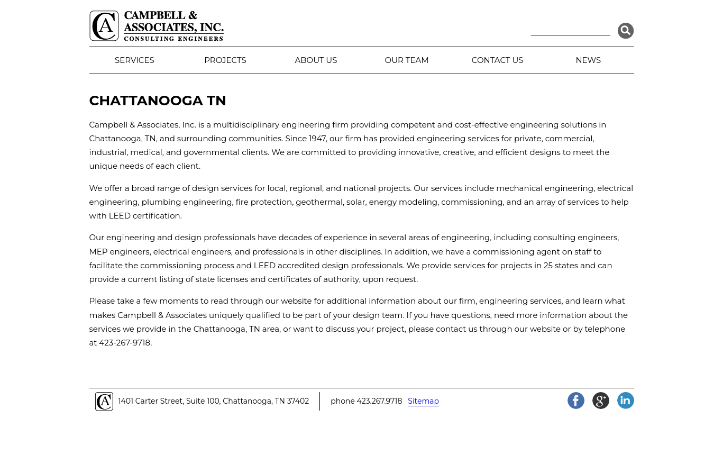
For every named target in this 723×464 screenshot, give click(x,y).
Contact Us (498, 60)
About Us (316, 60)
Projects (225, 60)
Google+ (600, 400)
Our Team (407, 60)
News (588, 60)
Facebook (576, 400)
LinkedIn (625, 400)
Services (134, 60)
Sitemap (423, 401)
